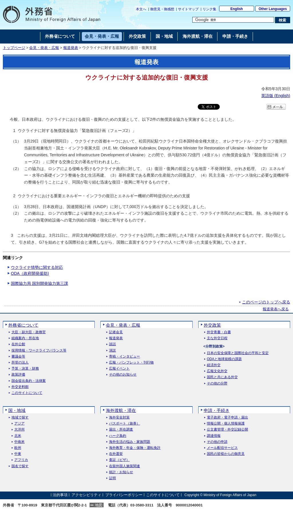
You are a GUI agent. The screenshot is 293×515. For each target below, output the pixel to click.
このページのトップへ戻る (266, 302)
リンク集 (209, 9)
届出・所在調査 (121, 429)
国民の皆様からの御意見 (226, 454)
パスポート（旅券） (124, 423)
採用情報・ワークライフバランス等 (38, 350)
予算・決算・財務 (25, 368)
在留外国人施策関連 (124, 466)
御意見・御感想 (162, 9)
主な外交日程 (217, 338)
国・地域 (16, 410)
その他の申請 (217, 442)
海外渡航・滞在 (121, 410)
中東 (17, 454)
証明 (112, 478)
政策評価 (18, 374)
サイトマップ (188, 9)
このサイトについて (26, 393)
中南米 (19, 442)
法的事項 (60, 495)
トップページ (14, 48)
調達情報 (214, 436)
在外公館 (18, 344)
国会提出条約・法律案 (28, 381)
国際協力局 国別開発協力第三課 (39, 283)
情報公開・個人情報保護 (226, 423)
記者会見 (116, 332)
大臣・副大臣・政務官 (28, 332)
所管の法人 (20, 362)
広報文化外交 (217, 371)
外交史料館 (20, 387)
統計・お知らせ (121, 472)
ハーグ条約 (117, 436)
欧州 (17, 448)
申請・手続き (216, 410)
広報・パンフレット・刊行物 (131, 362)
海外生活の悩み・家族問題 (129, 442)
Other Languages (273, 9)
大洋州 (19, 429)
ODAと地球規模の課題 (224, 359)
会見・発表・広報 (44, 48)
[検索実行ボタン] (282, 20)
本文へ (141, 9)
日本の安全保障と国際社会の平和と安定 (238, 353)
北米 (17, 436)
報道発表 (70, 48)
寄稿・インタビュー (124, 356)
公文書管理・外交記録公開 (227, 429)
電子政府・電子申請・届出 (227, 417)
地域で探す (20, 417)
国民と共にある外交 (222, 377)
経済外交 (214, 365)
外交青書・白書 (219, 332)
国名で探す (20, 466)
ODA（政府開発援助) (30, 273)
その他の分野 (217, 383)
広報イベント (119, 368)
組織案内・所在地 (25, 338)
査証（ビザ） (119, 460)
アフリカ (21, 460)
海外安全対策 (119, 417)
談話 (112, 344)
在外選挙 (116, 454)
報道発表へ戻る (276, 309)
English (236, 9)
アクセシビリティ (86, 495)
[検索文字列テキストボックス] (233, 20)
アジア (19, 423)
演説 (112, 350)
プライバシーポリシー (123, 495)
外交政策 (212, 325)
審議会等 (18, 356)
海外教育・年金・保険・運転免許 (135, 448)
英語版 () (275, 95)
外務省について (23, 325)
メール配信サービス (222, 448)
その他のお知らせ (122, 374)
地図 (98, 505)
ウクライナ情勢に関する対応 (37, 267)
